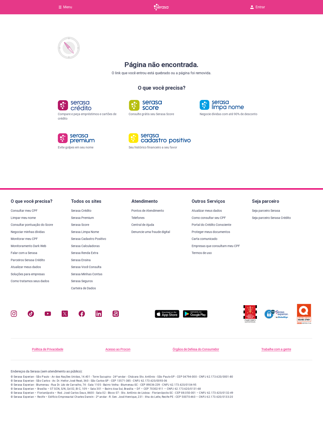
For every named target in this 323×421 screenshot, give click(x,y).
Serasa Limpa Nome (85, 232)
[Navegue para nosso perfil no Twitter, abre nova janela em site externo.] (65, 314)
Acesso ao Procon (117, 349)
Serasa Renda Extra (84, 253)
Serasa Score (80, 224)
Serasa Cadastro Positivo (88, 239)
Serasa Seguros (82, 281)
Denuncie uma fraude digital (150, 232)
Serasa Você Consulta (86, 267)
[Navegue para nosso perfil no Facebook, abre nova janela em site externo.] (82, 314)
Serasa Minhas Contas (86, 274)
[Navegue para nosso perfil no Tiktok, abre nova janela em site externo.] (31, 314)
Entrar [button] (257, 7)
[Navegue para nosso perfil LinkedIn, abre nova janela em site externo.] (99, 314)
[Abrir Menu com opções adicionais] (65, 7)
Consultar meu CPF (24, 210)
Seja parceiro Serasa (266, 210)
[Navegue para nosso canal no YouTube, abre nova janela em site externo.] (48, 314)
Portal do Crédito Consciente (211, 224)
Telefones (138, 218)
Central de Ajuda (142, 224)
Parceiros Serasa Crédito (28, 260)
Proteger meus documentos (211, 232)
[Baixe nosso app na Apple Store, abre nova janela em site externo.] (167, 317)
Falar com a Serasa (24, 253)
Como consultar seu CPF (209, 218)
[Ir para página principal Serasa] (161, 7)
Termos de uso (202, 253)
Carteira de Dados (83, 288)
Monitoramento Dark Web (28, 246)
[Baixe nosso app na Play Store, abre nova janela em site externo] (195, 317)
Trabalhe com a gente (276, 349)
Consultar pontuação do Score (32, 224)
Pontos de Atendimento (147, 210)
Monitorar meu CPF (24, 239)
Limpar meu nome (23, 218)
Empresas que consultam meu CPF (216, 246)
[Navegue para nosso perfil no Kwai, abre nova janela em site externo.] (116, 314)
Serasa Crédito (81, 210)
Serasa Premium (82, 218)
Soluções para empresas (28, 274)
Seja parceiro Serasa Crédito (271, 218)
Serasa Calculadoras (85, 246)
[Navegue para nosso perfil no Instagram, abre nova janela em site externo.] (14, 314)
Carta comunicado (204, 239)
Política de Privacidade (47, 349)
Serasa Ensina (81, 260)
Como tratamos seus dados (30, 281)
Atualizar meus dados (26, 267)
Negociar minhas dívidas (28, 232)
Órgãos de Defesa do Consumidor (196, 349)
